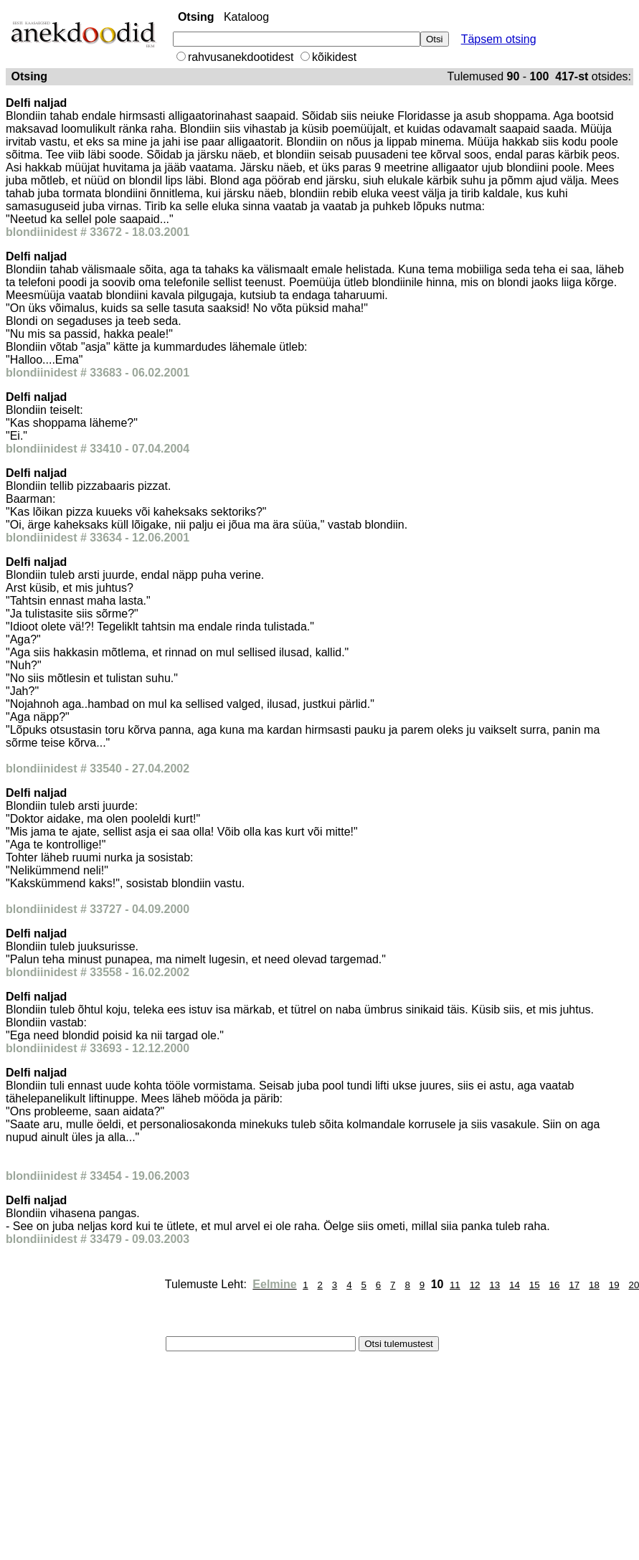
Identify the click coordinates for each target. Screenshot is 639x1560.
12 (475, 1285)
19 (614, 1285)
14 (514, 1285)
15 (534, 1285)
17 (574, 1285)
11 (455, 1285)
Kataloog (246, 17)
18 (594, 1285)
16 (554, 1285)
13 (494, 1285)
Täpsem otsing (498, 39)
